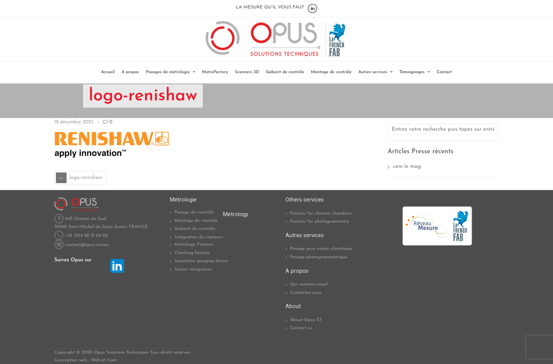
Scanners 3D (247, 72)
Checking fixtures (192, 253)
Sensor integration (193, 269)
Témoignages (411, 72)
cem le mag (407, 166)
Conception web (70, 360)
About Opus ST (306, 320)
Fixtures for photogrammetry (319, 221)
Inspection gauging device (201, 261)
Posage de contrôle (194, 212)
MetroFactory (215, 72)
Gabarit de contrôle (285, 72)
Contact (444, 72)
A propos (130, 72)
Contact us (301, 328)
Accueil (108, 72)
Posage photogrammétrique (318, 257)
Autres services (373, 72)
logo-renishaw (85, 177)
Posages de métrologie (168, 72)
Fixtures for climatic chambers (321, 213)
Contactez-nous (306, 292)
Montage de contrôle (331, 72)
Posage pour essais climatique (321, 248)
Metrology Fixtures (194, 244)
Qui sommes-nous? (309, 284)
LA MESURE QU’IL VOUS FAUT (270, 7)
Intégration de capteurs (199, 237)
